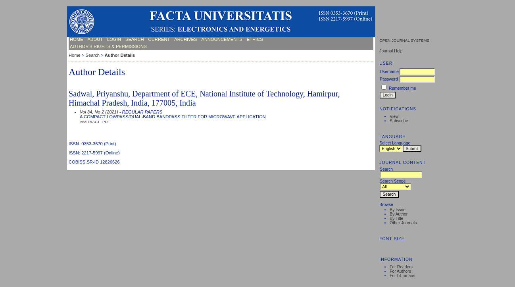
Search (134, 39)
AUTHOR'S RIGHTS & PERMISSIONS (108, 46)
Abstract (90, 121)
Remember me (402, 88)
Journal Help (390, 51)
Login (114, 39)
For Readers (401, 267)
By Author (398, 214)
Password (389, 79)
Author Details (120, 55)
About (95, 39)
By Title (396, 218)
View (394, 116)
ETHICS (255, 39)
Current (159, 39)
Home (76, 39)
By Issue (397, 210)
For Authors (400, 271)
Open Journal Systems (404, 40)
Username (389, 71)
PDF (106, 121)
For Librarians (402, 276)
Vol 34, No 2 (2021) (99, 112)
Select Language (394, 143)
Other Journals (403, 223)
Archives (185, 39)
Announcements (221, 39)
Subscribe (399, 121)
